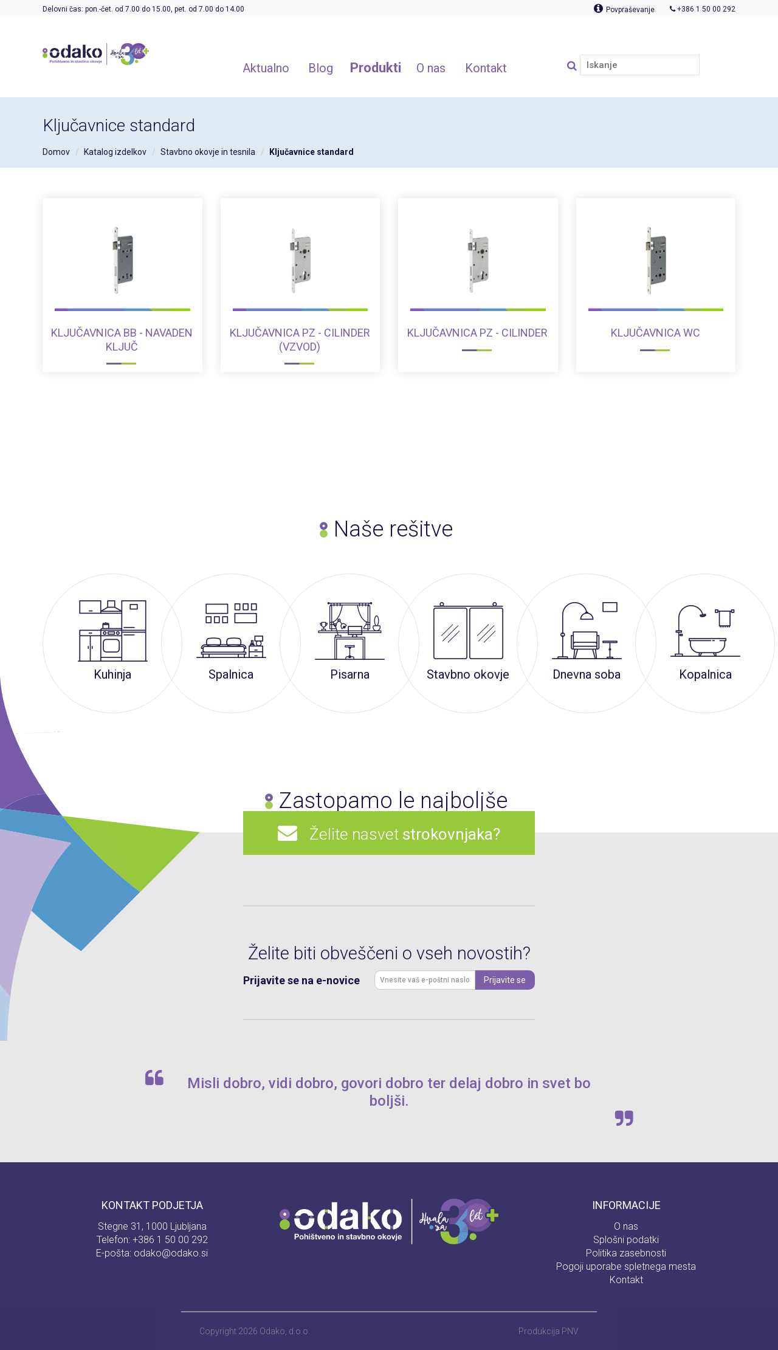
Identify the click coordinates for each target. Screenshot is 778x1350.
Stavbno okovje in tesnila (207, 152)
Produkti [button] (375, 67)
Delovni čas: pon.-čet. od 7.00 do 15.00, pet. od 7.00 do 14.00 (143, 9)
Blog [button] (320, 68)
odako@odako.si (171, 1253)
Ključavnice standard (311, 152)
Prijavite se (505, 980)
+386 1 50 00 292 (170, 1239)
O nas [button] (431, 68)
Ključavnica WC (655, 332)
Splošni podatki (626, 1239)
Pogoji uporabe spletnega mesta (626, 1266)
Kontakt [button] (486, 68)
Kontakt (626, 1280)
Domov (56, 152)
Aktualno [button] (266, 68)
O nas (626, 1226)
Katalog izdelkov (115, 152)
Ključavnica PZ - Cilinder (477, 332)
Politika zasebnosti (626, 1253)
